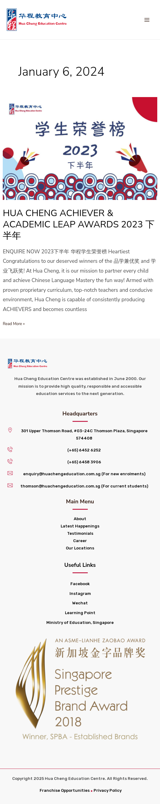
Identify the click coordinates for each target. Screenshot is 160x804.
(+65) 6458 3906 (84, 462)
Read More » (14, 323)
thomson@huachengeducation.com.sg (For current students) (84, 486)
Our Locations (80, 548)
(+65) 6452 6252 (84, 450)
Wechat (80, 603)
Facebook (80, 583)
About (80, 518)
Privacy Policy (108, 790)
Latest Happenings (80, 526)
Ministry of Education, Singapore (80, 622)
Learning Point (80, 612)
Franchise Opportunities (65, 790)
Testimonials (80, 533)
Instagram (80, 593)
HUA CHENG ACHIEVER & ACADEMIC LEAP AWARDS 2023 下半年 (79, 224)
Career (80, 540)
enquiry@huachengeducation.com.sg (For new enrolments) (84, 474)
